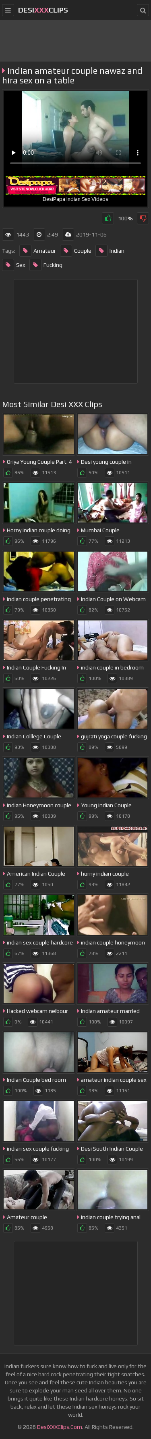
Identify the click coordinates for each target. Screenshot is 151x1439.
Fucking (45, 265)
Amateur (37, 251)
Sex (13, 265)
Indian (109, 251)
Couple (75, 251)
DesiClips (43, 10)
